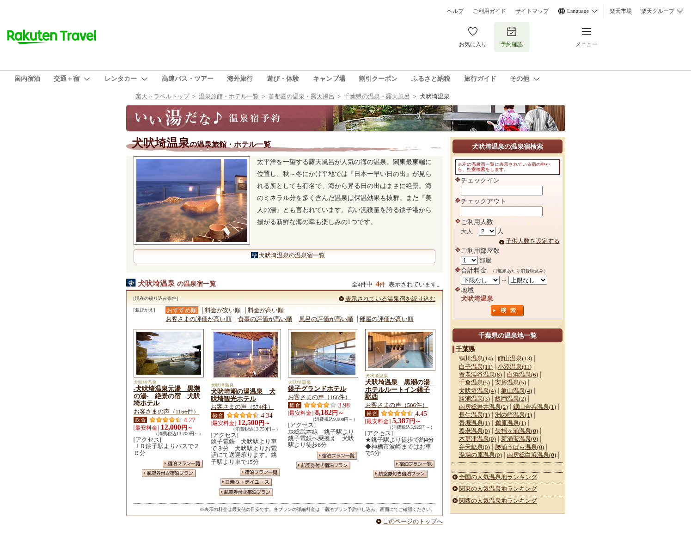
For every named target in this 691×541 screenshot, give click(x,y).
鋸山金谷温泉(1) (534, 406)
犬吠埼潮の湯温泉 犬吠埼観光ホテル (243, 395)
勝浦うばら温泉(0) (519, 447)
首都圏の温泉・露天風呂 (302, 96)
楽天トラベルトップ (162, 96)
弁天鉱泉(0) (474, 447)
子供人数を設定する (533, 240)
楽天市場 (621, 11)
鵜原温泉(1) (510, 422)
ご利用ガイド (489, 11)
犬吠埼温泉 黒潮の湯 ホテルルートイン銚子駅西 (400, 389)
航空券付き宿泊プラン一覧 (169, 473)
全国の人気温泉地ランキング (498, 477)
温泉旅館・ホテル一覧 (229, 96)
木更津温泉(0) (477, 438)
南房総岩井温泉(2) (483, 406)
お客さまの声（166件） (319, 397)
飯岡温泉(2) (510, 398)
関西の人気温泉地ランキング (498, 500)
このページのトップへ (413, 521)
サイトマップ (532, 11)
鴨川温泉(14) (476, 358)
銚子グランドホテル (317, 388)
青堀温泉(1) (474, 422)
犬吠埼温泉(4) (477, 390)
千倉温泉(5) (474, 382)
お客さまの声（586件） (396, 404)
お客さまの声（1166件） (167, 411)
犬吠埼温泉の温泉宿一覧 (292, 255)
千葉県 (465, 349)
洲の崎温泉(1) (513, 414)
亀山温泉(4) (516, 390)
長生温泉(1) (474, 414)
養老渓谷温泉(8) (480, 374)
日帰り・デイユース (246, 482)
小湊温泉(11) (515, 366)
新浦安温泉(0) (519, 438)
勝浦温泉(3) (474, 398)
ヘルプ (455, 11)
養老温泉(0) (474, 430)
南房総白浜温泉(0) (531, 454)
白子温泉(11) (476, 366)
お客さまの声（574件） (242, 406)
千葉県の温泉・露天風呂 (377, 96)
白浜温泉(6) (522, 374)
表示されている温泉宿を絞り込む (390, 298)
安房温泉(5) (510, 382)
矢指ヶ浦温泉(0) (516, 430)
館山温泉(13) (515, 358)
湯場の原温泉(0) (480, 454)
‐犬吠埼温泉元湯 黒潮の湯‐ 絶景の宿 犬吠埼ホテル (167, 396)
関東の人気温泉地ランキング (498, 488)
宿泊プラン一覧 (183, 464)
